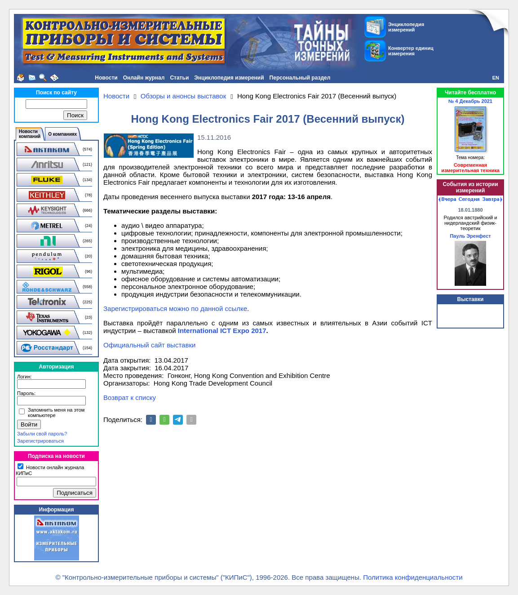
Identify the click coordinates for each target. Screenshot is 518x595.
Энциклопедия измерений (229, 78)
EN (495, 77)
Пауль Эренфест (470, 236)
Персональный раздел (300, 78)
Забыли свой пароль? (42, 433)
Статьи (179, 78)
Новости (106, 78)
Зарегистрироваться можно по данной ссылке (175, 308)
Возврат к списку (129, 397)
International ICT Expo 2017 (222, 330)
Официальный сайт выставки (149, 345)
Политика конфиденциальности (412, 577)
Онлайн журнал (144, 78)
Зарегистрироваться (40, 441)
